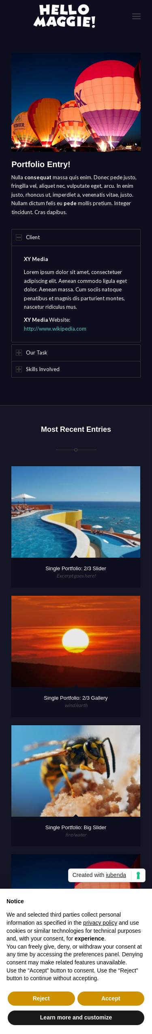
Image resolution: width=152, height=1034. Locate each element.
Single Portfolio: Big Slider (75, 827)
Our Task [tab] (31, 352)
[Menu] (136, 16)
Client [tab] (28, 237)
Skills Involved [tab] (38, 369)
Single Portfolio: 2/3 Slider (75, 568)
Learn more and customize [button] (76, 1017)
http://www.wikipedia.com (55, 328)
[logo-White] (63, 16)
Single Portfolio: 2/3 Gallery (76, 698)
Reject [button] (41, 998)
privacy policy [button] (100, 922)
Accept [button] (110, 998)
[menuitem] (136, 16)
